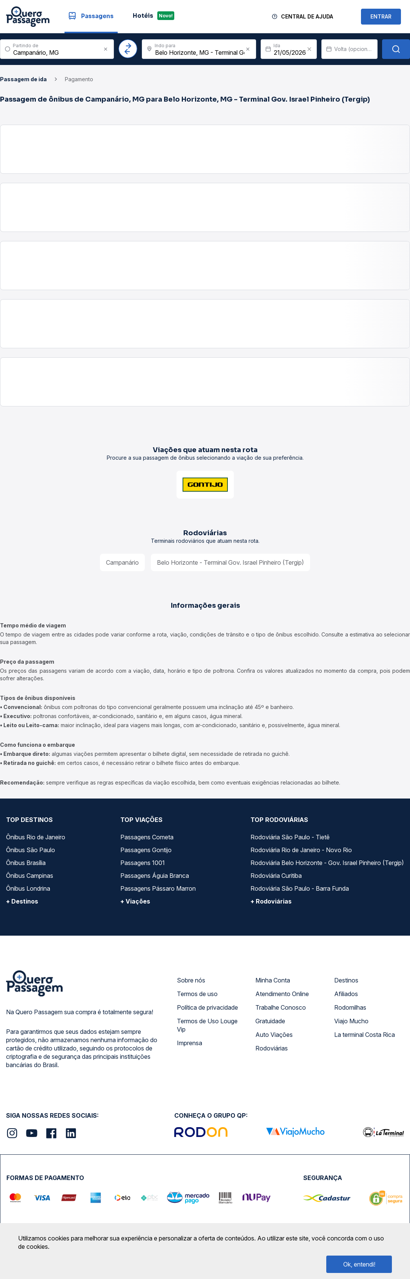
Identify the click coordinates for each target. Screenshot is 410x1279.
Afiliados (346, 994)
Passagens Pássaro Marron (158, 888)
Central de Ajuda (307, 16)
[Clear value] (309, 49)
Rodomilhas (350, 1007)
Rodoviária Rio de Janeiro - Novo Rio (301, 850)
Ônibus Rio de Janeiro (35, 837)
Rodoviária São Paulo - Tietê (290, 837)
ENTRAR (381, 16)
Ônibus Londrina (28, 888)
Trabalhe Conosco (280, 1007)
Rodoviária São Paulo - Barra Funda (299, 888)
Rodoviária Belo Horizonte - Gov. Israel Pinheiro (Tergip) (327, 863)
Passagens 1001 (142, 863)
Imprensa (189, 1043)
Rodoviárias (271, 1048)
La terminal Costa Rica (364, 1034)
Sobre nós (191, 980)
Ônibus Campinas (29, 875)
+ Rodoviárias (271, 901)
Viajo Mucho (351, 1021)
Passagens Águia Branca (154, 875)
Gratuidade (270, 1021)
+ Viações (135, 901)
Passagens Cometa (147, 837)
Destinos (346, 980)
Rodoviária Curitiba (276, 875)
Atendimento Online (282, 994)
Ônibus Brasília (26, 863)
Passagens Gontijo (146, 850)
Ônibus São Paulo (30, 850)
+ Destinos (22, 901)
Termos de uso (197, 994)
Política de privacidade (207, 1007)
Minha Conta (272, 980)
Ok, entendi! (359, 1264)
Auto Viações (274, 1034)
